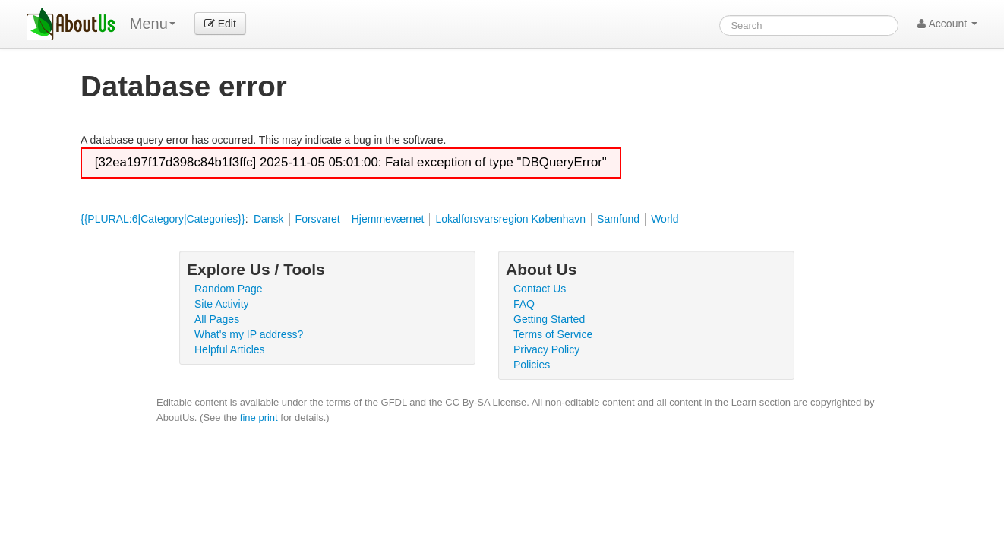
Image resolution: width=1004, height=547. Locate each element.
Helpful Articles (229, 349)
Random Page (228, 289)
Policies (531, 365)
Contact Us (539, 289)
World (664, 219)
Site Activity (221, 304)
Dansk (269, 219)
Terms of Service (552, 334)
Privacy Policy (546, 349)
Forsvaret (317, 219)
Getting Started (549, 319)
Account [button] (947, 23)
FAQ (524, 304)
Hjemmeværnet (388, 219)
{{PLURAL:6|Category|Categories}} (163, 219)
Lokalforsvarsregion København (510, 219)
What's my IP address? (248, 334)
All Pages (216, 319)
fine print (259, 417)
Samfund (618, 219)
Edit (220, 23)
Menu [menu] (152, 23)
